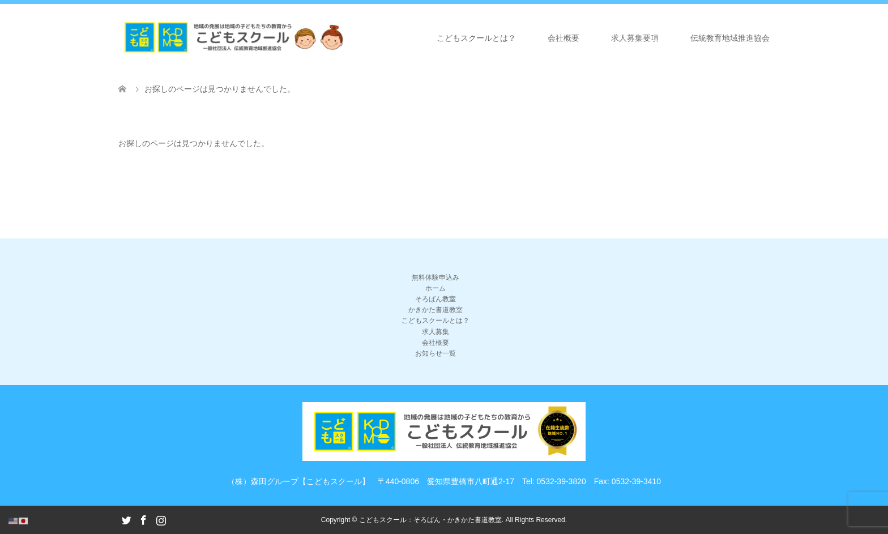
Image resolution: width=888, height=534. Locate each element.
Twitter (126, 519)
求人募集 (435, 332)
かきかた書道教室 (435, 310)
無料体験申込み (435, 277)
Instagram (161, 519)
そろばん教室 (435, 299)
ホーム (435, 288)
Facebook (143, 519)
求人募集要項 (635, 37)
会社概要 (563, 37)
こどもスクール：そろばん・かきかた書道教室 (430, 520)
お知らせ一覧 (435, 353)
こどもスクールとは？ (476, 37)
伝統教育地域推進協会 (730, 37)
